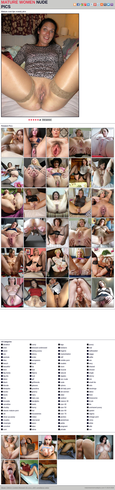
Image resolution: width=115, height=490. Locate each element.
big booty (5, 373)
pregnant (62, 426)
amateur (5, 345)
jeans (33, 423)
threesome (92, 398)
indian (33, 417)
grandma (34, 389)
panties (62, 417)
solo (89, 385)
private (62, 429)
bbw (4, 360)
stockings (91, 389)
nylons (62, 385)
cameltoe (5, 404)
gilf (32, 379)
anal (4, 348)
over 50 (62, 407)
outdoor (62, 398)
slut (89, 379)
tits (89, 404)
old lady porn (64, 389)
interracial (35, 420)
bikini (4, 379)
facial (33, 363)
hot (32, 411)
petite (61, 423)
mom (61, 367)
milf (60, 357)
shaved (91, 367)
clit (3, 414)
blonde (5, 385)
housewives (35, 414)
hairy (33, 395)
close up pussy (8, 417)
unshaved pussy (94, 407)
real (89, 348)
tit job (90, 401)
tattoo (90, 392)
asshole (5, 357)
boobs (4, 392)
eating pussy (36, 351)
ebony (33, 354)
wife (89, 426)
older (61, 395)
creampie (6, 423)
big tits (4, 376)
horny (33, 407)
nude (61, 382)
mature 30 (63, 401)
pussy (90, 345)
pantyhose (63, 420)
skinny (90, 376)
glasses (34, 385)
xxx (89, 429)
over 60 (62, 411)
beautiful (5, 367)
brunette (5, 401)
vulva (90, 420)
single (90, 373)
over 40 (62, 404)
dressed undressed (38, 348)
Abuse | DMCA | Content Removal (13, 488)
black (4, 382)
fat (32, 367)
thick (90, 395)
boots (4, 395)
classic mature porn (10, 411)
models (62, 363)
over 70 (62, 414)
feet (32, 370)
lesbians (62, 348)
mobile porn (64, 360)
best (4, 370)
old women (63, 392)
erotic (33, 357)
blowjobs (5, 389)
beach (4, 363)
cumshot (5, 426)
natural (62, 373)
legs (61, 345)
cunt (4, 429)
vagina (90, 414)
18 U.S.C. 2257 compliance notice (37, 488)
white (90, 423)
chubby (5, 407)
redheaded (92, 351)
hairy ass (34, 398)
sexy (90, 363)
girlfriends (35, 382)
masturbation (64, 354)
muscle (62, 370)
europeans (35, 360)
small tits (91, 382)
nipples (62, 376)
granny (33, 392)
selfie (90, 357)
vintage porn (93, 417)
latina (33, 429)
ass (3, 354)
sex (89, 360)
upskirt (90, 411)
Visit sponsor (46, 120)
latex (33, 426)
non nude (63, 379)
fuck (32, 376)
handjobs (34, 401)
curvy (33, 345)
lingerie (62, 351)
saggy (90, 354)
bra (3, 398)
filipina (33, 373)
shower (91, 370)
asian (4, 351)
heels (33, 404)
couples (5, 420)
